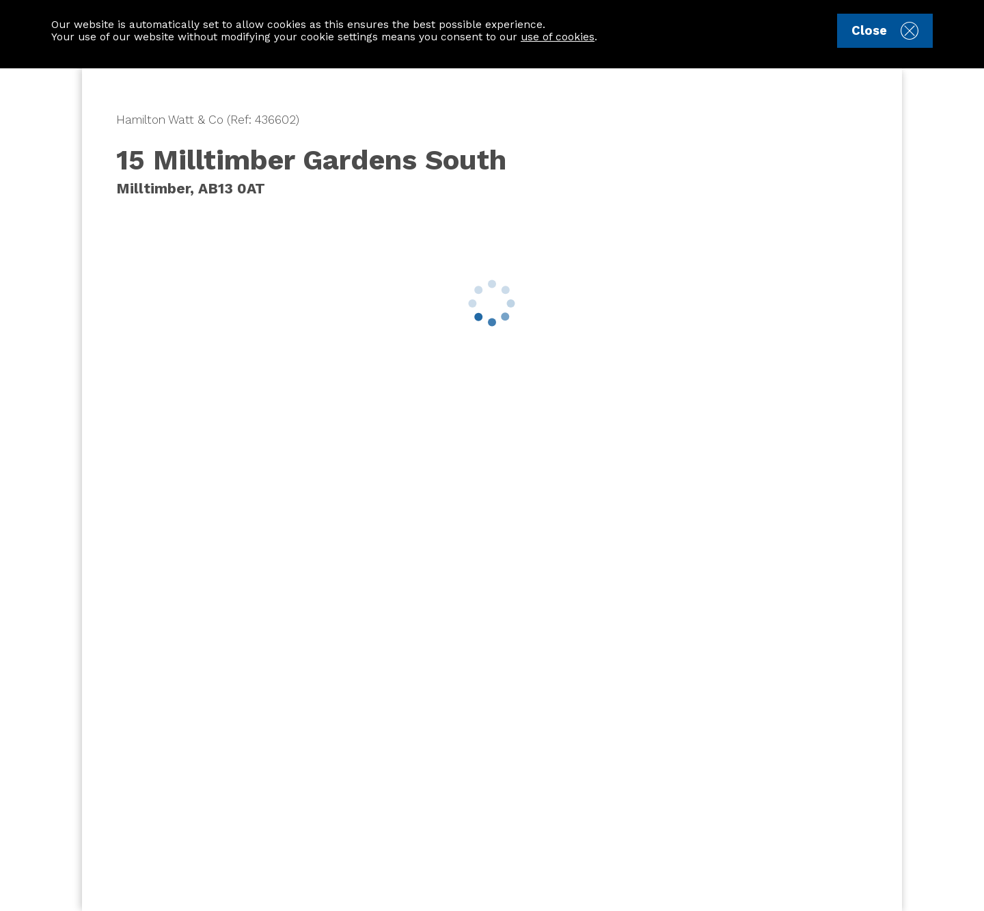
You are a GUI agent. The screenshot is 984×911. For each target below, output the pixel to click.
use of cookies (557, 37)
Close (884, 31)
